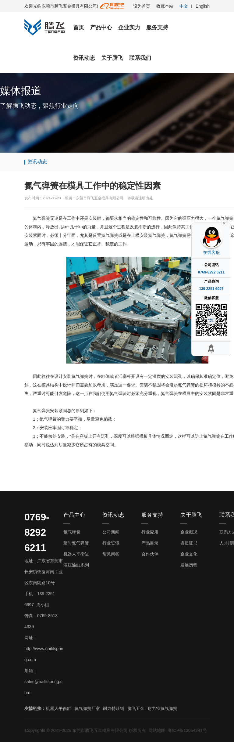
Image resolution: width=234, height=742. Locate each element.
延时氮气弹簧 (76, 543)
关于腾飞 (112, 58)
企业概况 (188, 532)
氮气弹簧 (71, 532)
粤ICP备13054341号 (187, 730)
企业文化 (188, 554)
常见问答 (110, 554)
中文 (183, 6)
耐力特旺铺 (113, 708)
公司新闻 (110, 532)
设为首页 (141, 6)
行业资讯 (110, 543)
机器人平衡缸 (76, 554)
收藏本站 (164, 6)
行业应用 (149, 532)
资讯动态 (84, 58)
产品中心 (101, 27)
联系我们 (140, 58)
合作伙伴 (149, 554)
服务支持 (157, 27)
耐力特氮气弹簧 (162, 708)
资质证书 (188, 543)
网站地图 (156, 730)
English (203, 6)
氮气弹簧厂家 (87, 708)
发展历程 (188, 565)
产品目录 (149, 543)
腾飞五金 (135, 708)
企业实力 (129, 27)
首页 (78, 27)
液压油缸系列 (76, 565)
